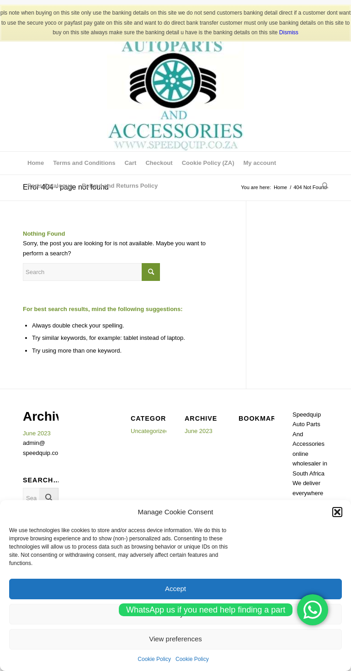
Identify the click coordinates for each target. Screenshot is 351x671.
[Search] (323, 185)
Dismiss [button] (288, 32)
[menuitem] (35, 163)
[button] (337, 512)
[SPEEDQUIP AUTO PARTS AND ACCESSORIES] (175, 82)
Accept (175, 588)
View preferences (175, 639)
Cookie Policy (154, 659)
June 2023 (37, 433)
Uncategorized (150, 431)
